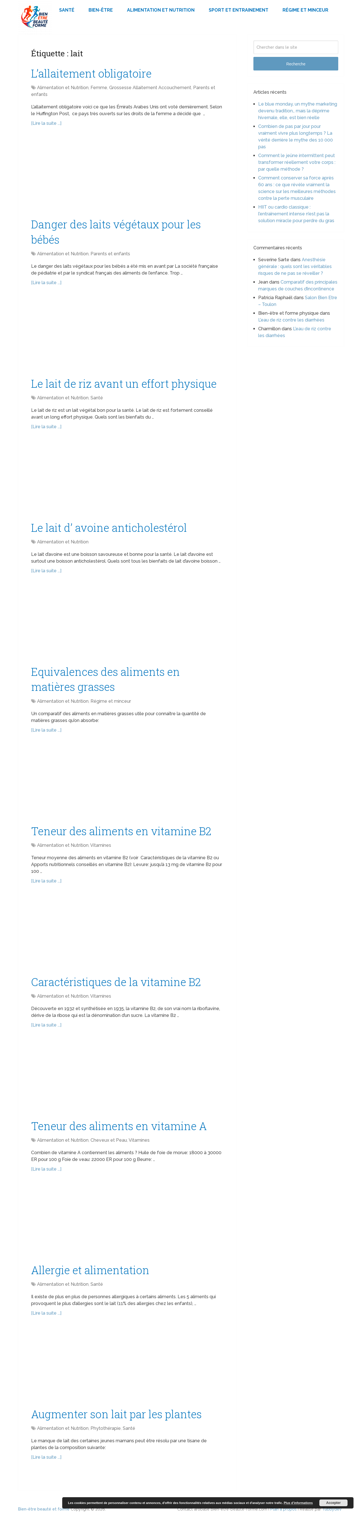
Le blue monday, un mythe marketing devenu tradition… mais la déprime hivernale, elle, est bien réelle (297, 110)
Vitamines (100, 845)
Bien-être (101, 10)
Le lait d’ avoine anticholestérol (109, 527)
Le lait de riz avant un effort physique (124, 383)
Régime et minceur (305, 10)
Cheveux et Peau (108, 1140)
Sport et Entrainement (238, 10)
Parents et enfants (110, 253)
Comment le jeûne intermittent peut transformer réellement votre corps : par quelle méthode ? (296, 162)
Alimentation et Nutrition (161, 10)
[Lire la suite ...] (46, 123)
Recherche (295, 64)
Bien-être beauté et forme (44, 1509)
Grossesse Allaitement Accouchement (150, 87)
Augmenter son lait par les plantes (116, 1414)
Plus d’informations (298, 1503)
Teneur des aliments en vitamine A (119, 1126)
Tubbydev (332, 1509)
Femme (98, 87)
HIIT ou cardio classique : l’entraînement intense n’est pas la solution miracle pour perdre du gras (296, 213)
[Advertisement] (127, 175)
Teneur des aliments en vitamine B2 (121, 831)
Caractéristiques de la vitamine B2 (116, 982)
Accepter (333, 1503)
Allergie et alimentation (90, 1270)
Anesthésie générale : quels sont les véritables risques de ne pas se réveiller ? (295, 266)
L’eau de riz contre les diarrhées (291, 320)
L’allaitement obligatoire (91, 73)
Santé (66, 10)
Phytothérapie (105, 1428)
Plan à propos (283, 1509)
